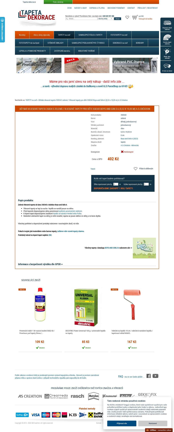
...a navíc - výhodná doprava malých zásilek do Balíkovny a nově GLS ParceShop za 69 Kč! (84, 86)
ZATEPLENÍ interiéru (62, 50)
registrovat (152, 8)
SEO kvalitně (36, 423)
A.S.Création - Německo (130, 145)
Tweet (93, 168)
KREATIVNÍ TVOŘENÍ (86, 50)
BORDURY (140, 42)
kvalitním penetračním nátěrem (70, 211)
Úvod (69, 8)
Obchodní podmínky (116, 8)
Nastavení (153, 423)
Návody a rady (80, 8)
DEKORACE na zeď (120, 42)
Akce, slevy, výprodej (42, 34)
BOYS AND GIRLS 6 (112, 247)
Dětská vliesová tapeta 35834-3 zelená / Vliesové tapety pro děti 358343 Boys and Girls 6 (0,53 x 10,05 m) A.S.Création (83, 100)
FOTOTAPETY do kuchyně (29, 42)
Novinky (22, 34)
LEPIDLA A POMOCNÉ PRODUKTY (32, 50)
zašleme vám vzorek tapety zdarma (70, 231)
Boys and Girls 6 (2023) (129, 138)
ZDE (50, 235)
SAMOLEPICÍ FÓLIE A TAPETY (90, 34)
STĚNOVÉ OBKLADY (55, 42)
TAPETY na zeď (64, 34)
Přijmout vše (122, 423)
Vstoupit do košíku (145, 18)
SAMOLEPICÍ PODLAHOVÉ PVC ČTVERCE (88, 42)
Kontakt (131, 8)
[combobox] (105, 18)
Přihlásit (142, 8)
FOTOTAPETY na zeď (119, 34)
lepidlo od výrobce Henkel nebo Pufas (67, 213)
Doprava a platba (97, 8)
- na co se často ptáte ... (131, 376)
